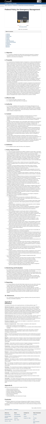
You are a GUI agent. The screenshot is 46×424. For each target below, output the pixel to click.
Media (25, 414)
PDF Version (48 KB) (23, 19)
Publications (15, 5)
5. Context (7, 38)
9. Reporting (8, 43)
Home (6, 5)
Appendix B (8, 46)
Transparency (15, 409)
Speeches (16, 418)
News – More (16, 419)
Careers (25, 416)
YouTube (34, 418)
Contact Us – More (27, 418)
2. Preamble (8, 35)
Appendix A (8, 45)
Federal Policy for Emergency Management (26, 5)
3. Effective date (8, 36)
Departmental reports (8, 419)
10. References (8, 44)
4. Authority (8, 37)
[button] (39, 1)
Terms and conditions (8, 409)
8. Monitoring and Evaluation (11, 42)
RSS (34, 419)
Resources (10, 5)
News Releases (17, 414)
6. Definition (8, 39)
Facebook (35, 414)
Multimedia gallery (17, 416)
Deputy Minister (7, 414)
